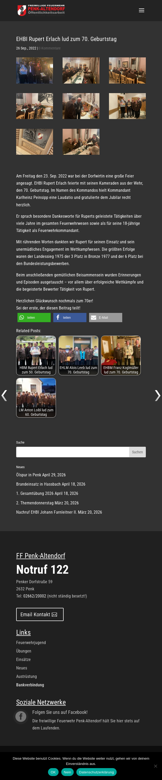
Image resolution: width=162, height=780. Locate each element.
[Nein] (155, 766)
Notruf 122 (42, 569)
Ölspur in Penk (28, 474)
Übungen (23, 651)
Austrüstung (26, 676)
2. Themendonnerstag (35, 502)
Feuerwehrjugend (31, 642)
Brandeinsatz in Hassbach (38, 484)
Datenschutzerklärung (96, 772)
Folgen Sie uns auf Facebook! (59, 712)
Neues (21, 667)
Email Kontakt (35, 614)
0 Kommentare (50, 48)
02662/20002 (34, 596)
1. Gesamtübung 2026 (35, 493)
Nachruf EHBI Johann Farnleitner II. (46, 512)
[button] (34, 317)
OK (53, 772)
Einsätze (23, 659)
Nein (67, 772)
